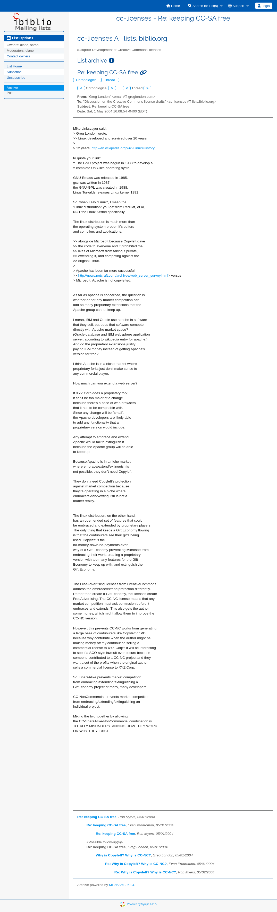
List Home (14, 66)
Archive (12, 88)
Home (173, 6)
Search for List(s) (203, 6)
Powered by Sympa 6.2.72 (142, 904)
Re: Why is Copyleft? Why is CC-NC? (136, 864)
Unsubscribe (16, 78)
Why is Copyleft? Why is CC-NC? (123, 855)
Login (264, 6)
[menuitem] (173, 6)
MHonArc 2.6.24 (121, 885)
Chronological (87, 80)
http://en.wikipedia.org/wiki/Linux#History (123, 148)
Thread (110, 80)
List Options (20, 38)
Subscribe (14, 72)
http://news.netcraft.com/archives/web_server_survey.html (123, 275)
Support (236, 6)
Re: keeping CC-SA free (96, 817)
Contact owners (18, 56)
